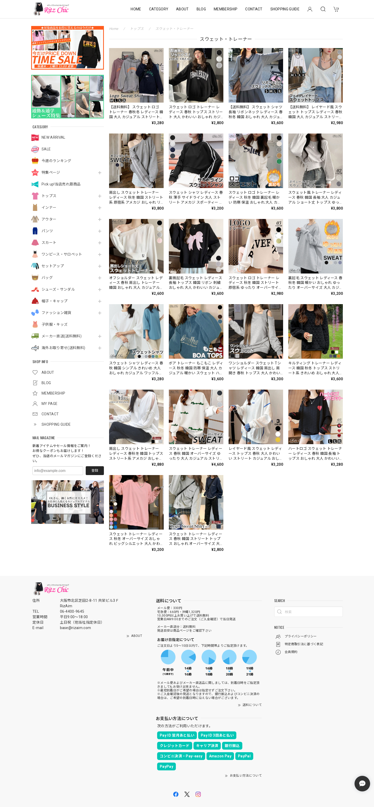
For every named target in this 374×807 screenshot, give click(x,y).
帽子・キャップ (55, 301)
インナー (49, 207)
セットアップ (53, 266)
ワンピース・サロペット (62, 254)
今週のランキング (56, 161)
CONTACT (253, 9)
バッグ (47, 278)
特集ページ (51, 172)
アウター (49, 219)
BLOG (201, 9)
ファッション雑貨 (56, 313)
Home (113, 29)
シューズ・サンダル (58, 289)
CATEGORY (159, 9)
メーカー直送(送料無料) (62, 336)
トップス (49, 196)
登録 (94, 470)
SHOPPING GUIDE (284, 9)
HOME (136, 9)
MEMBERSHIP (225, 9)
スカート (49, 243)
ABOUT (182, 9)
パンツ (47, 231)
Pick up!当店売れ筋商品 (61, 184)
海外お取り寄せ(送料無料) (63, 348)
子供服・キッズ (55, 324)
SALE (46, 149)
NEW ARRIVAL (53, 137)
